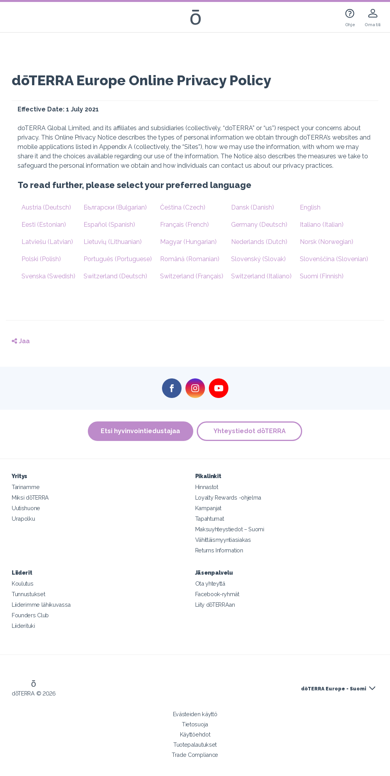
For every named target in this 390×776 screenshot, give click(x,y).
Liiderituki (23, 625)
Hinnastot (206, 487)
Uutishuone (26, 508)
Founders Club (30, 615)
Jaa (21, 341)
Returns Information (219, 550)
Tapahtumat (209, 518)
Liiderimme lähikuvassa (41, 604)
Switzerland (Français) (191, 276)
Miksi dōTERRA (30, 497)
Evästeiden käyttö (195, 714)
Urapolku (23, 518)
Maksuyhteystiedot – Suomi (229, 529)
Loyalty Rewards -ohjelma (228, 497)
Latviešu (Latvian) (47, 242)
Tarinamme (25, 487)
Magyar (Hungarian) (188, 242)
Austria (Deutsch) (46, 207)
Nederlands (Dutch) (259, 242)
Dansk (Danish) (252, 207)
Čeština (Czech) (182, 207)
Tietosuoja (195, 724)
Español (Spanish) (109, 224)
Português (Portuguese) (118, 259)
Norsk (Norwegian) (326, 242)
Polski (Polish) (41, 259)
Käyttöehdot (195, 734)
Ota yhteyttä (210, 583)
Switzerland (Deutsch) (115, 276)
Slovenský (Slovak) (258, 259)
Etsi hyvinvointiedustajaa (140, 431)
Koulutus (23, 583)
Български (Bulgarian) (115, 207)
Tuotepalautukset (195, 744)
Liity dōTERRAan (215, 604)
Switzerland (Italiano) (261, 276)
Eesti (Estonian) (43, 224)
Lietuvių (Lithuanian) (113, 242)
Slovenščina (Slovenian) (334, 259)
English (310, 207)
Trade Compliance (195, 754)
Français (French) (184, 224)
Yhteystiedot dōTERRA (250, 431)
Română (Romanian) (189, 259)
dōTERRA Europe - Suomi (333, 689)
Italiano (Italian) (322, 224)
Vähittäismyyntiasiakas (223, 539)
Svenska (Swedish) (48, 276)
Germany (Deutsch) (259, 224)
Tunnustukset (28, 594)
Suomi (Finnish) (322, 276)
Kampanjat (208, 508)
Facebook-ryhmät (217, 594)
